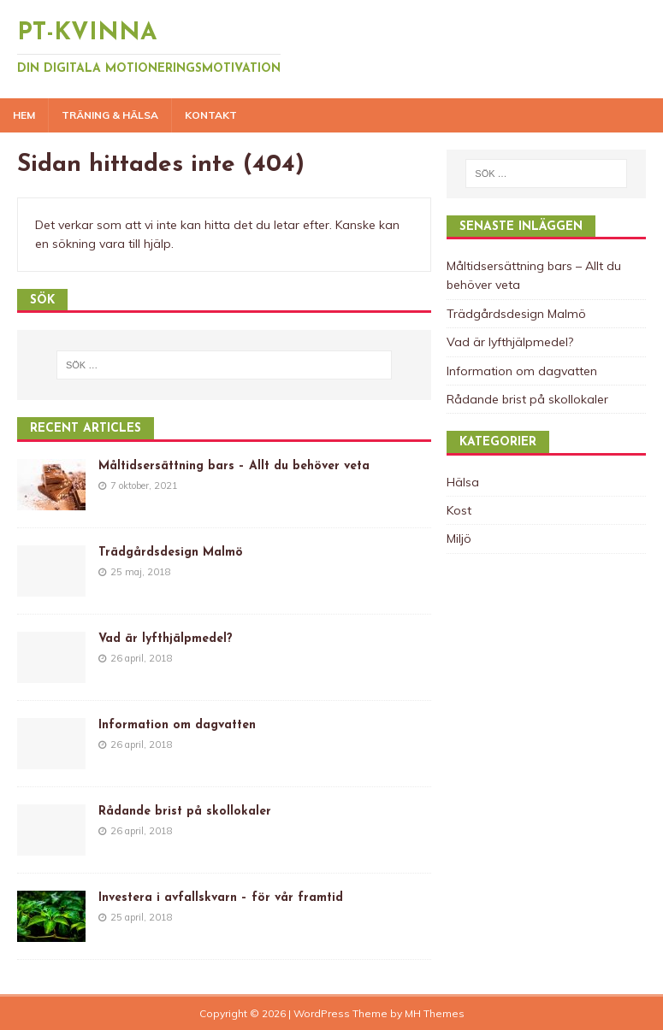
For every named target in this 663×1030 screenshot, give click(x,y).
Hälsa (463, 482)
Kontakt (211, 115)
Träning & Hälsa (110, 115)
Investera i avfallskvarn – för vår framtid (220, 898)
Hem (24, 115)
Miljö (459, 538)
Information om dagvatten (177, 725)
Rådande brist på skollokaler (184, 811)
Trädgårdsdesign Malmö (170, 552)
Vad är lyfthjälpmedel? (165, 639)
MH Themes (435, 1013)
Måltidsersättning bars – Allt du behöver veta (234, 466)
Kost (459, 510)
